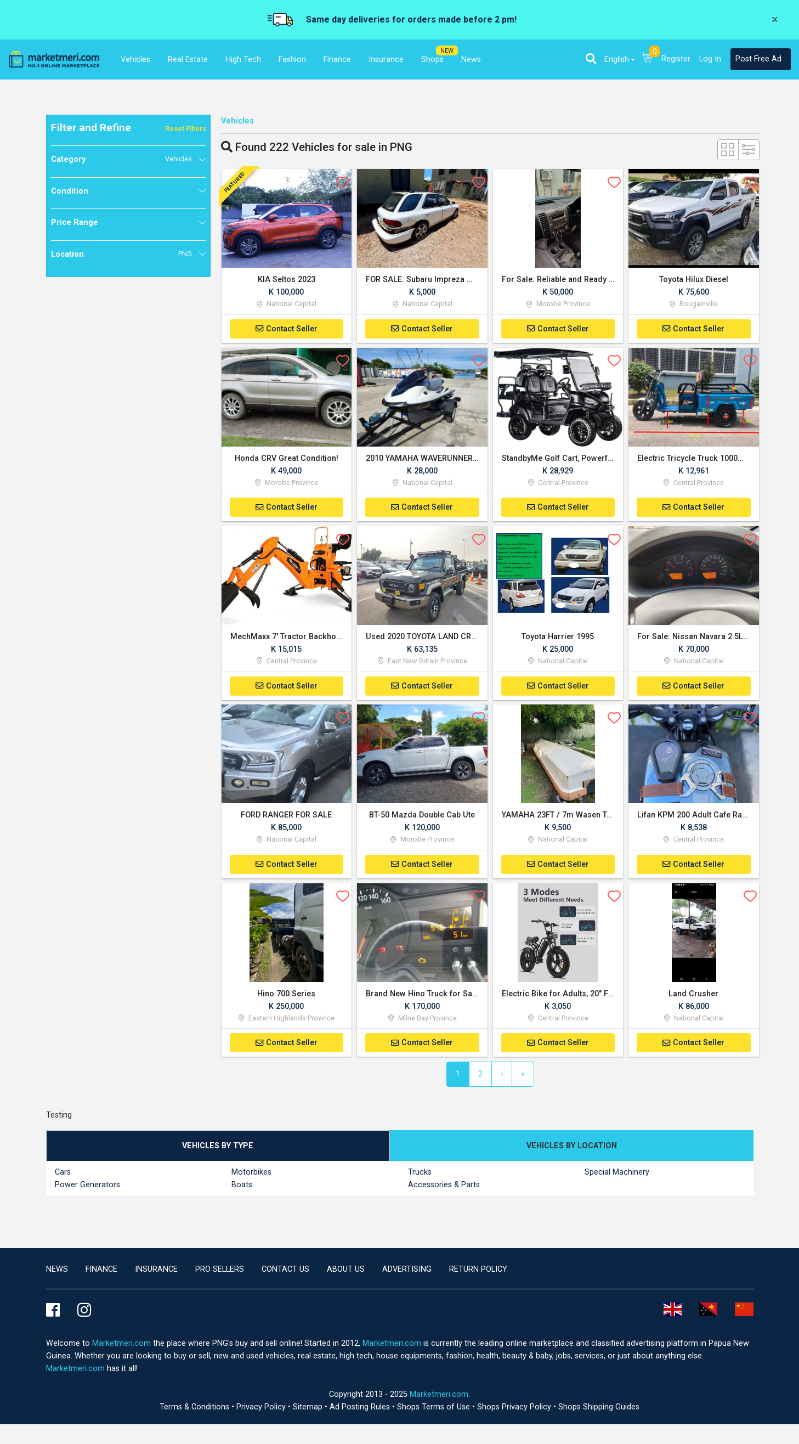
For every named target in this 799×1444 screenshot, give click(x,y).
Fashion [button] (292, 59)
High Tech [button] (243, 59)
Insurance (156, 1271)
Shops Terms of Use (434, 1409)
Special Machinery (617, 1174)
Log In (710, 59)
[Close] (775, 20)
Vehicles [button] (135, 59)
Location (121, 254)
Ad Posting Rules (361, 1409)
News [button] (471, 59)
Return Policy (478, 1271)
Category (121, 159)
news (57, 1271)
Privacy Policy (262, 1409)
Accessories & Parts (444, 1187)
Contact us (285, 1271)
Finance (101, 1271)
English (616, 59)
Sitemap (309, 1409)
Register (675, 59)
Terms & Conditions (195, 1409)
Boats (241, 1187)
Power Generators (87, 1187)
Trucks (420, 1174)
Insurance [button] (386, 59)
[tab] (218, 1148)
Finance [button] (337, 59)
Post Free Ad (758, 59)
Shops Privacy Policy (515, 1409)
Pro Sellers (219, 1271)
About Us (346, 1271)
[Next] (501, 1076)
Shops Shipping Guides (598, 1409)
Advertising (407, 1271)
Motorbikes (251, 1174)
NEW (447, 50)
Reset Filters (185, 129)
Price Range (74, 222)
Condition (69, 191)
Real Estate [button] (188, 59)
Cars (63, 1174)
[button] (591, 59)
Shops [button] (432, 59)
